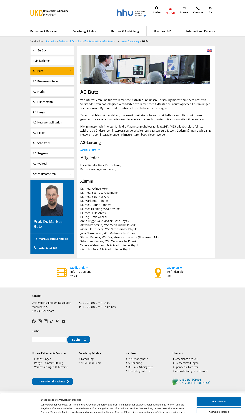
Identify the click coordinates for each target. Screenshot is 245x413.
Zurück (42, 50)
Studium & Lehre (91, 363)
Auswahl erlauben (219, 392)
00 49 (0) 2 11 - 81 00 (96, 302)
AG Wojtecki (40, 163)
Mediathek (77, 267)
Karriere (131, 353)
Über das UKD (162, 31)
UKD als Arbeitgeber (140, 367)
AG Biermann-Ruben (46, 81)
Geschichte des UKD (187, 358)
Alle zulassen (218, 382)
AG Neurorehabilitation (47, 122)
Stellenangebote (138, 358)
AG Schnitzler (41, 143)
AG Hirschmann (43, 102)
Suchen (77, 339)
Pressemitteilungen (187, 363)
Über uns (177, 353)
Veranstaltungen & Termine (51, 367)
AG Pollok (39, 133)
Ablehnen (219, 402)
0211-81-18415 (48, 248)
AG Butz (38, 71)
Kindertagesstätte (139, 371)
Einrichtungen (42, 358)
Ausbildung (135, 363)
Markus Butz (88, 150)
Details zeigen (166, 407)
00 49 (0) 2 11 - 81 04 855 (99, 306)
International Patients (200, 31)
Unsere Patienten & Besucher (49, 353)
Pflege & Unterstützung (48, 363)
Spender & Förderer (186, 367)
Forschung (87, 358)
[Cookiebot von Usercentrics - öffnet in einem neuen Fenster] (20, 407)
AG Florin (39, 91)
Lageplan (173, 267)
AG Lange (39, 112)
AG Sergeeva (40, 153)
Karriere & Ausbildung (125, 31)
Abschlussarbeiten (44, 174)
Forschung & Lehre (84, 31)
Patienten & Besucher (44, 31)
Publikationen (41, 61)
